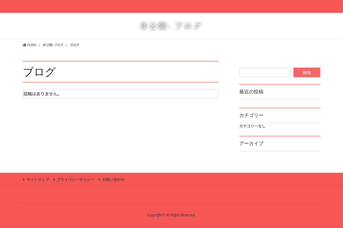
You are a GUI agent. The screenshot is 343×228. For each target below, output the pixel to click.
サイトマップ (38, 179)
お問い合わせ (113, 179)
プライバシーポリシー (75, 179)
